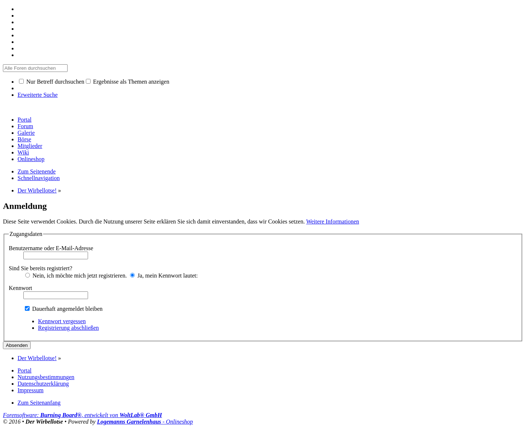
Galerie (26, 133)
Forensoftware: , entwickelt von (82, 415)
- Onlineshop (145, 422)
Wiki (23, 152)
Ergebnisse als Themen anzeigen (127, 82)
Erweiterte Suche (38, 95)
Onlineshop (31, 159)
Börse (24, 139)
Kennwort (20, 288)
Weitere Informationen (332, 221)
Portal (24, 119)
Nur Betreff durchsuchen (51, 82)
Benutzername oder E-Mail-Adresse (51, 248)
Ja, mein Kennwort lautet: (164, 275)
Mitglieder (30, 146)
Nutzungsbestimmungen (46, 377)
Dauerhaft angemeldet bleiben (64, 309)
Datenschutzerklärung (43, 384)
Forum (25, 126)
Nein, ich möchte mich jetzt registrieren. (76, 275)
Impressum (30, 390)
